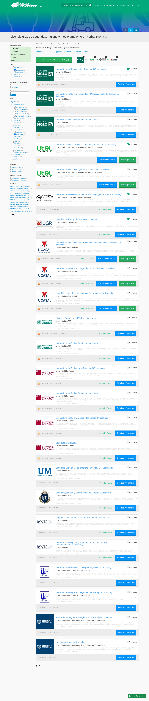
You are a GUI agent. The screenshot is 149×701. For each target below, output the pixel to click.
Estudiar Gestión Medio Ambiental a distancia (68, 130)
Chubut (16, 125)
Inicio (37, 44)
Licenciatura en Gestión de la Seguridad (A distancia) (80, 368)
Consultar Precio (105, 210)
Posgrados (110, 5)
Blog (137, 5)
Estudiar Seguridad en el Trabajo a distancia (68, 279)
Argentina (14, 102)
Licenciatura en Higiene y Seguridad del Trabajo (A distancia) (84, 592)
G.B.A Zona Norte (21, 109)
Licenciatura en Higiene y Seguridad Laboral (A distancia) (82, 418)
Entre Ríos (17, 148)
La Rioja (16, 143)
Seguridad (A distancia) (66, 443)
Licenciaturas (20, 70)
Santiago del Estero (20, 152)
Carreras (96, 5)
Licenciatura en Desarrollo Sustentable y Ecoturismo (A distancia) (86, 144)
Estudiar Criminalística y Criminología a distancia (70, 79)
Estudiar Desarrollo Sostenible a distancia (67, 155)
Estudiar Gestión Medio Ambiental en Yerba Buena (70, 205)
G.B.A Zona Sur (20, 111)
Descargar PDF (127, 160)
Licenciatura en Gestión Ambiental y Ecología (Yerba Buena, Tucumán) (88, 194)
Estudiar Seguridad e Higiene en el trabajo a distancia (71, 554)
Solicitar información (125, 210)
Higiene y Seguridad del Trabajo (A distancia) (76, 318)
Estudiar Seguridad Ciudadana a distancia (68, 230)
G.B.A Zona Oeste (21, 114)
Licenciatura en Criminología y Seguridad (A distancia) (81, 69)
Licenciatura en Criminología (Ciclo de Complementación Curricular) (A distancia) (88, 244)
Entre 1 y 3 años (17, 169)
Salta (15, 141)
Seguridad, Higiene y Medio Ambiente (62, 44)
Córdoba (16, 123)
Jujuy (15, 145)
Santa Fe (17, 154)
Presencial (15, 87)
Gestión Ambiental (81, 51)
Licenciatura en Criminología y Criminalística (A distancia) (82, 169)
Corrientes (17, 150)
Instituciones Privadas (19, 178)
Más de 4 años (16, 171)
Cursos (103, 5)
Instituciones (130, 5)
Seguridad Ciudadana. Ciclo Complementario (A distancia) (82, 517)
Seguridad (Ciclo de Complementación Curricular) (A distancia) (85, 293)
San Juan (17, 139)
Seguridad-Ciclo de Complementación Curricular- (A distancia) (84, 468)
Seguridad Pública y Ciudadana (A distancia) (76, 219)
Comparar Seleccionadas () (54, 59)
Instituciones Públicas (19, 180)
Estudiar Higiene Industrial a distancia (66, 106)
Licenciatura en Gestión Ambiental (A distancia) (77, 119)
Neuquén (17, 136)
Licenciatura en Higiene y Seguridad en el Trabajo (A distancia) (85, 268)
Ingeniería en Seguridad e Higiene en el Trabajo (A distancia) (84, 617)
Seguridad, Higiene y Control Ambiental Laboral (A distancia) (84, 493)
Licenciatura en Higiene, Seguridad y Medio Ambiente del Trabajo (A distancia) (87, 95)
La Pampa (17, 159)
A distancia (15, 85)
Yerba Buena (19, 134)
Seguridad (39, 51)
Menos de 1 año (17, 167)
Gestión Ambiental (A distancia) (70, 642)
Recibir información (126, 84)
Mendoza (17, 120)
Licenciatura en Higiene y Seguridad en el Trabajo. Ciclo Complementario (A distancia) (81, 543)
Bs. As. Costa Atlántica (22, 116)
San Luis (16, 157)
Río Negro (17, 127)
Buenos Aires (18, 104)
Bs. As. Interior (20, 107)
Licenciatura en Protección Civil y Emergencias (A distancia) (83, 567)
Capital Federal (18, 118)
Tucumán (17, 129)
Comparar (132, 69)
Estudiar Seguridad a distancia (64, 378)
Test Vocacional (120, 5)
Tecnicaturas (19, 72)
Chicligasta (19, 132)
